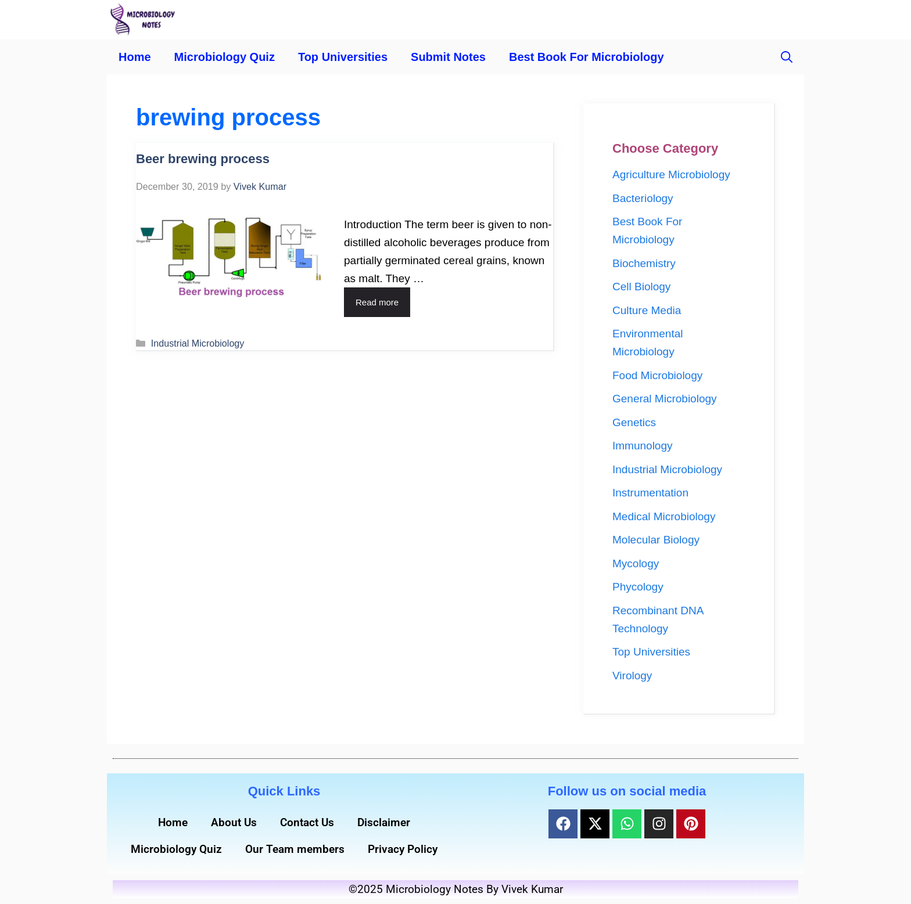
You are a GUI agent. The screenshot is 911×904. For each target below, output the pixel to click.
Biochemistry (644, 263)
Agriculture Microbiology (671, 174)
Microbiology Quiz (224, 57)
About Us (234, 822)
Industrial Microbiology (198, 343)
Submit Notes (448, 57)
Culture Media (646, 310)
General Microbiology (664, 398)
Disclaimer (383, 822)
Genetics (634, 422)
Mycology (635, 563)
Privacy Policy (402, 849)
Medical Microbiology (663, 516)
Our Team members (295, 849)
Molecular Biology (656, 540)
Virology (632, 675)
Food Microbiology (657, 375)
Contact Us (307, 822)
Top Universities (343, 57)
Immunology (642, 446)
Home (135, 57)
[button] (786, 56)
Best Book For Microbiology (586, 57)
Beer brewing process (203, 159)
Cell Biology (641, 286)
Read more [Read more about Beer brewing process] (377, 302)
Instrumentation (650, 493)
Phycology (637, 587)
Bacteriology (642, 198)
